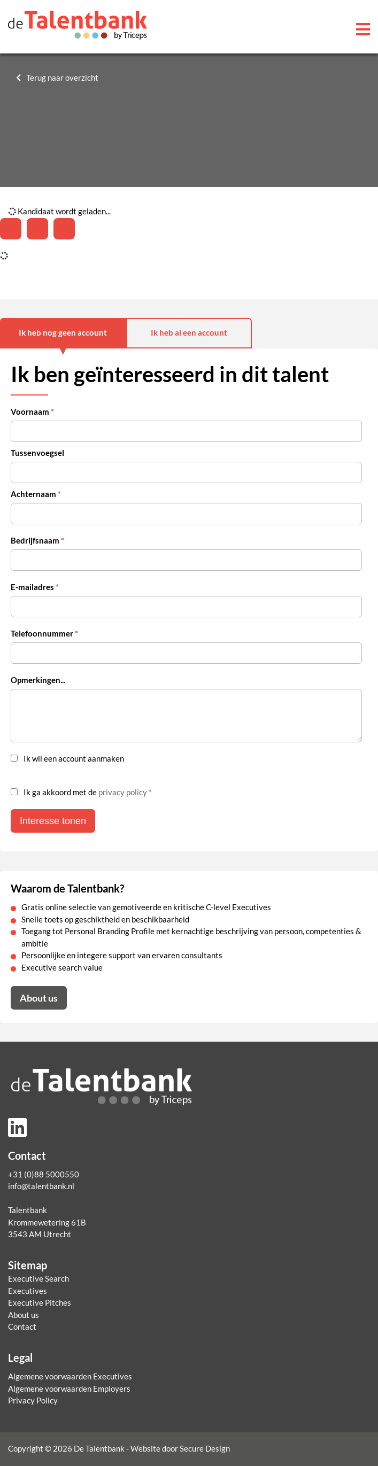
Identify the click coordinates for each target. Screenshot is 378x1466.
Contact (22, 1326)
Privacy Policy (33, 1400)
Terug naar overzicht (62, 77)
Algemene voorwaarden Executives (70, 1376)
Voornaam (32, 411)
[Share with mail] (64, 228)
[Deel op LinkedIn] (10, 228)
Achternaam (36, 494)
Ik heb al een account (189, 332)
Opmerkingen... (38, 680)
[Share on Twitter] (37, 228)
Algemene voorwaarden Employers (69, 1388)
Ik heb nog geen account (63, 332)
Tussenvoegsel (37, 452)
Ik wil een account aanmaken (74, 758)
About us (39, 997)
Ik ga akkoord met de (88, 792)
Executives (27, 1291)
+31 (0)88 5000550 (43, 1174)
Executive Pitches (39, 1302)
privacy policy (122, 792)
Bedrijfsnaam (37, 540)
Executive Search (38, 1278)
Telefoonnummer (44, 633)
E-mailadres (35, 587)
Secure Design (205, 1448)
